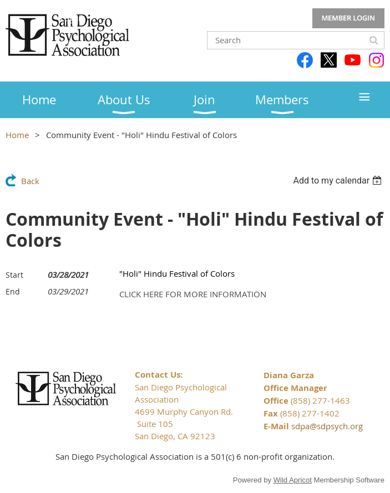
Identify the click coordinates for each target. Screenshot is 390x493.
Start (14, 275)
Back (30, 180)
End (13, 291)
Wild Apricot (292, 480)
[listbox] (338, 180)
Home (17, 134)
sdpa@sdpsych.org (327, 425)
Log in (348, 18)
